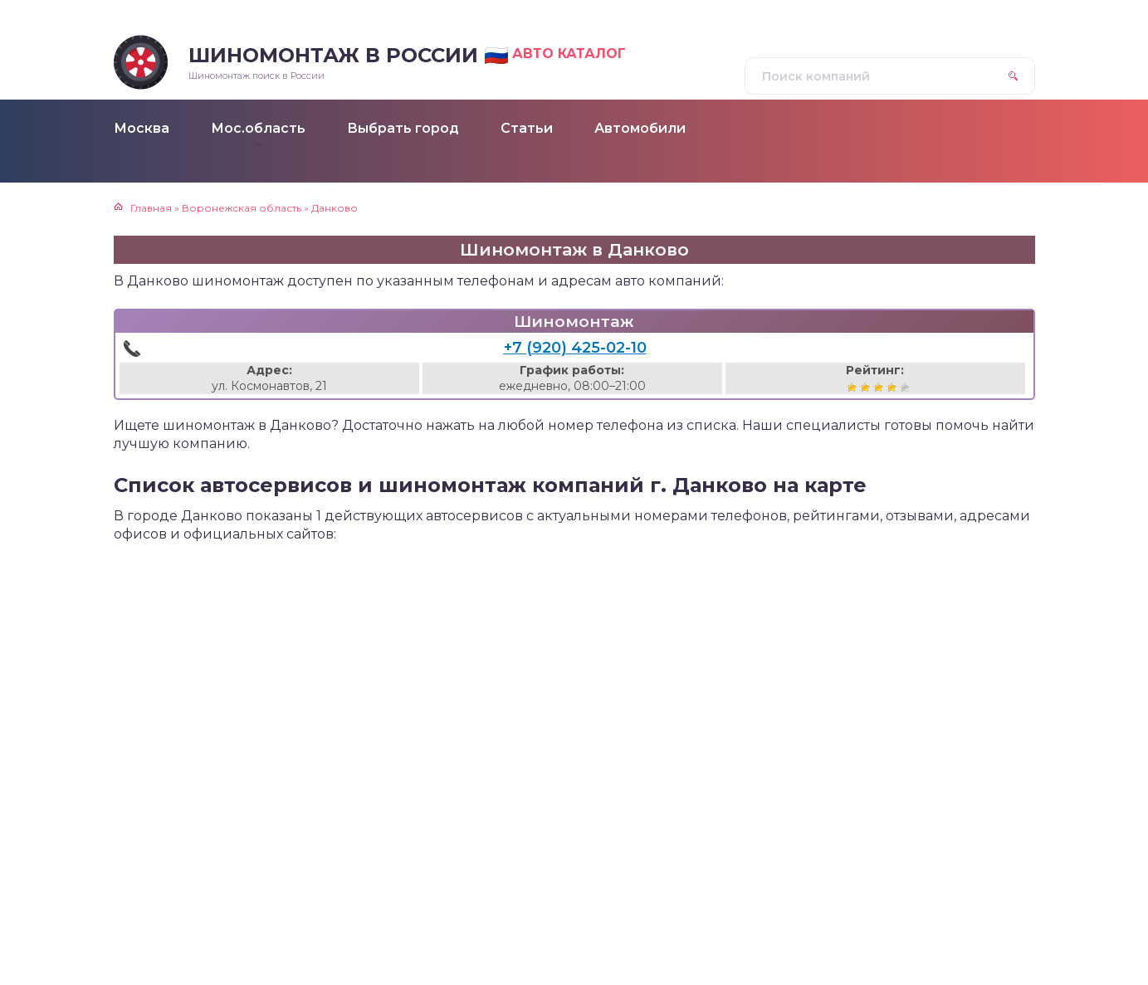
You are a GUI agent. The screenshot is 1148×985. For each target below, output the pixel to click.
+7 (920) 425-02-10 (575, 348)
